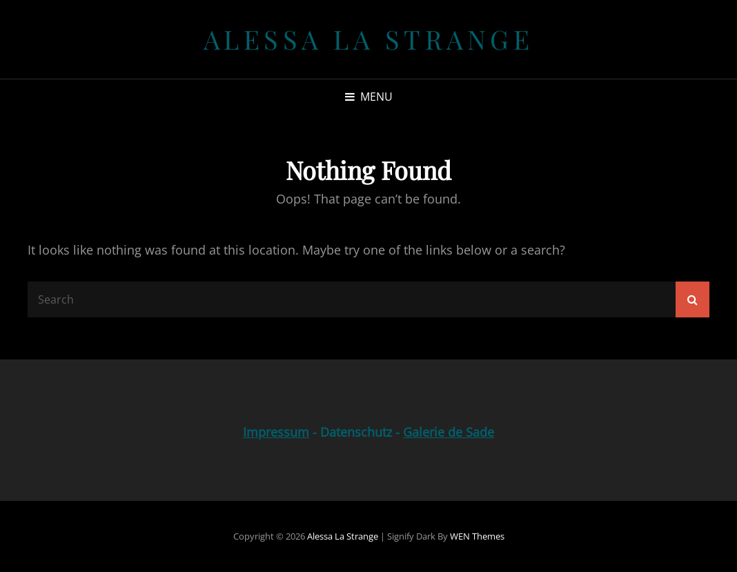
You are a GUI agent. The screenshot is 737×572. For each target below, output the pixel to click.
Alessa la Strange (369, 39)
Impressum (276, 432)
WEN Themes (477, 536)
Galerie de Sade (448, 432)
